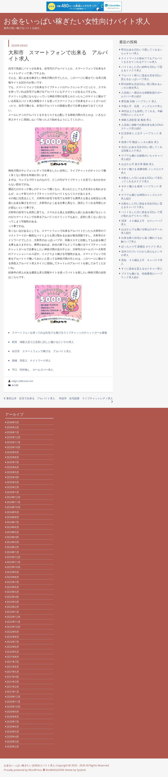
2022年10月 (13, 627)
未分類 (15, 385)
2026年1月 (13, 432)
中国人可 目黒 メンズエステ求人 (141, 106)
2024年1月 (13, 552)
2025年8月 (13, 457)
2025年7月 (13, 462)
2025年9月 (13, 452)
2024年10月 (13, 507)
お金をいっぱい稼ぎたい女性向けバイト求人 (77, 21)
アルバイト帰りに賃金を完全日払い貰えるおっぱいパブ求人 (142, 77)
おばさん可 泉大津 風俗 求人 (137, 164)
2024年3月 (13, 542)
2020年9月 (13, 711)
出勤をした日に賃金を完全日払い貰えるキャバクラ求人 (142, 205)
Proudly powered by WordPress (23, 770)
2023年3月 (13, 602)
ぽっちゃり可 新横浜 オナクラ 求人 (141, 246)
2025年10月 (13, 447)
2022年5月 (13, 652)
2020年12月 (13, 696)
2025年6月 (13, 467)
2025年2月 (13, 487)
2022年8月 (13, 637)
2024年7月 (13, 522)
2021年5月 (13, 671)
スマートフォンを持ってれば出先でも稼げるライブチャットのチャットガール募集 (59, 332)
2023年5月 (13, 592)
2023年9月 (13, 572)
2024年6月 (13, 527)
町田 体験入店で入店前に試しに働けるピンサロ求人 (43, 342)
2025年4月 (13, 477)
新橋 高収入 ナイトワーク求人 (31, 360)
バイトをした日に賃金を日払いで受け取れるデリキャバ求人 (142, 213)
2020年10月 (13, 706)
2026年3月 (13, 422)
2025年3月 (13, 482)
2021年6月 (13, 666)
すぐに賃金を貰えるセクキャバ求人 (141, 268)
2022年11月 (13, 622)
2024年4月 (13, 537)
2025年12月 (13, 437)
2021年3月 (13, 681)
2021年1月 (13, 691)
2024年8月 (13, 517)
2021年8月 (13, 657)
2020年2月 (13, 746)
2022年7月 (13, 642)
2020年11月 (13, 701)
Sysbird (81, 770)
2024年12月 (13, 497)
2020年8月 (13, 716)
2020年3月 (13, 741)
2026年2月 (13, 427)
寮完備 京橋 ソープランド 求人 (139, 101)
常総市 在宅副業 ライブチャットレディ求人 (86, 398)
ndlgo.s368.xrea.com (22, 381)
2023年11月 (13, 562)
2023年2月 (13, 607)
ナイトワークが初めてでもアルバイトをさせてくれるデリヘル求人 (142, 60)
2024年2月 (13, 547)
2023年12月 (13, 557)
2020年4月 (13, 736)
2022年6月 (13, 647)
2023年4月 (13, 597)
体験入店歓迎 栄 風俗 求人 (136, 120)
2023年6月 (13, 587)
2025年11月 (13, 442)
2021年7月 (13, 661)
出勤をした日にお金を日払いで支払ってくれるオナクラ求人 (142, 179)
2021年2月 (13, 686)
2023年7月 (13, 582)
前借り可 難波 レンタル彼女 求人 (140, 142)
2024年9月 (13, 512)
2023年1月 (13, 612)
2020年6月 (13, 726)
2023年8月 (13, 577)
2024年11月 (13, 502)
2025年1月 (13, 492)
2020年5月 (13, 731)
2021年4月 (13, 676)
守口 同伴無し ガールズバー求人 (32, 369)
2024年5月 (13, 532)
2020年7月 (13, 721)
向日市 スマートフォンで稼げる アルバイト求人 (41, 351)
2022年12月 (13, 617)
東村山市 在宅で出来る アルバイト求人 (30, 398)
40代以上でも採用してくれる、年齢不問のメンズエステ (142, 112)
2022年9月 (13, 632)
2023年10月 (13, 567)
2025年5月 (13, 472)
